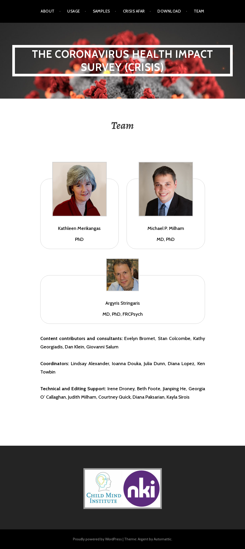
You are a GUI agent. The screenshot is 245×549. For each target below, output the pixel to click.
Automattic (163, 539)
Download (169, 11)
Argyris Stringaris (122, 303)
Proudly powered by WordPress (97, 539)
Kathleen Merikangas (79, 228)
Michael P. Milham (165, 228)
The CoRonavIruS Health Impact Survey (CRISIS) (122, 60)
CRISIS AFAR (134, 11)
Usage (73, 11)
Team (199, 11)
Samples (101, 11)
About (47, 11)
